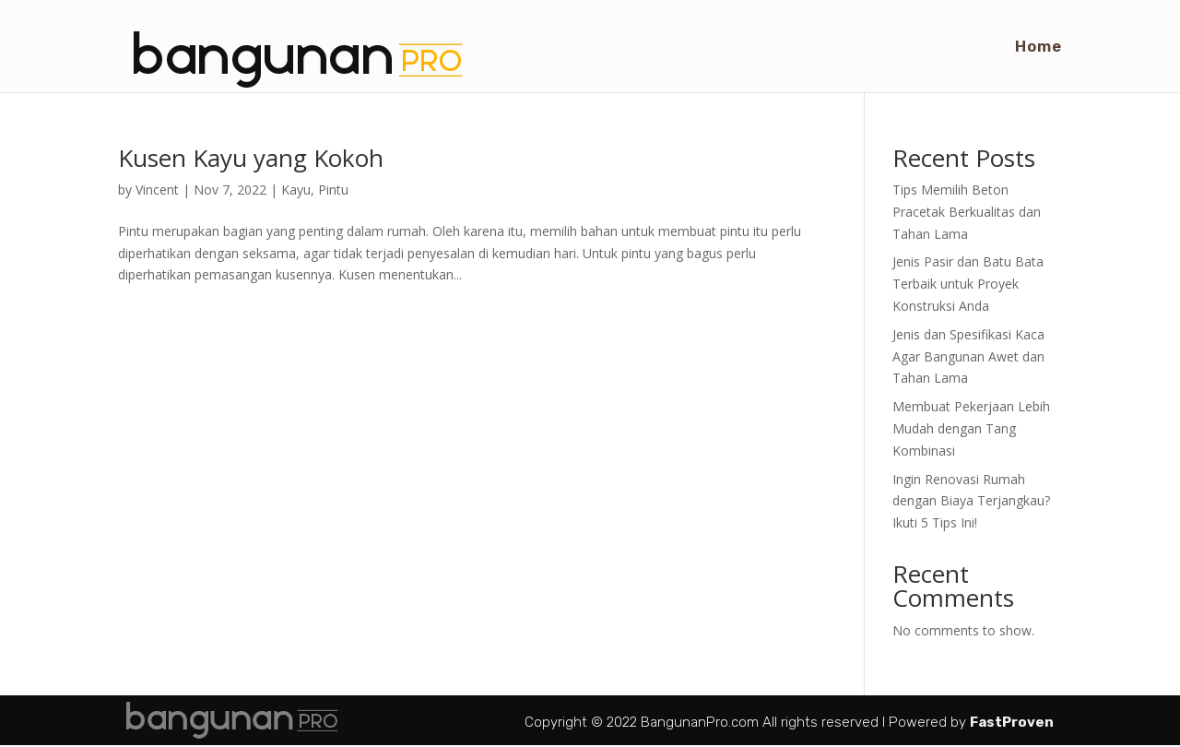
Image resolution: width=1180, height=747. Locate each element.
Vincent (157, 189)
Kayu (296, 189)
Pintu (333, 189)
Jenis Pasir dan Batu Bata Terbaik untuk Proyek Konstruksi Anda (968, 283)
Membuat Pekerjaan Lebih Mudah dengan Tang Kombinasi (971, 428)
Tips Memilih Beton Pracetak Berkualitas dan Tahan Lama (966, 212)
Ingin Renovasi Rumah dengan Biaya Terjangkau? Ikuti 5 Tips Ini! (971, 501)
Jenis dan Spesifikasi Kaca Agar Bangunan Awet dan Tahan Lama (968, 356)
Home (1038, 47)
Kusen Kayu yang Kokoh (251, 157)
